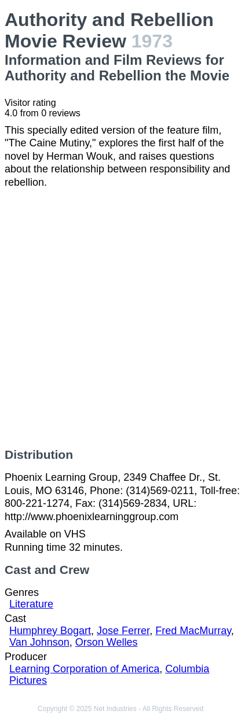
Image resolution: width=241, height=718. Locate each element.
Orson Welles (106, 642)
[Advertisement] (120, 318)
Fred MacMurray (193, 630)
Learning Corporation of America (84, 669)
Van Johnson (39, 642)
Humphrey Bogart (50, 630)
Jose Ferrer (123, 630)
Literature (31, 604)
